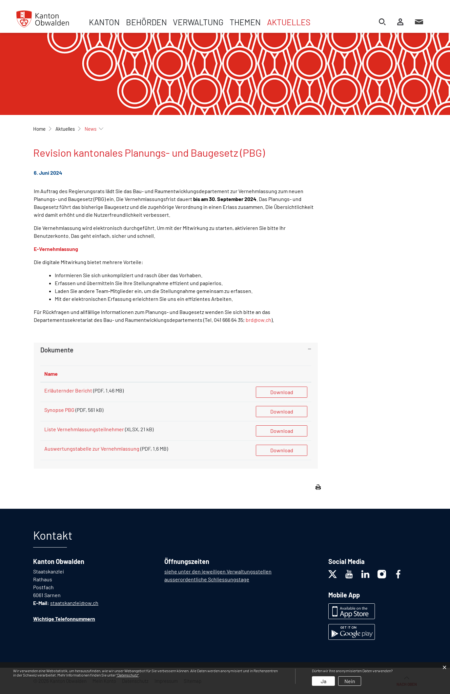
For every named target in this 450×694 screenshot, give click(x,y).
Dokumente (56, 350)
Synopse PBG (59, 410)
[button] (65, 129)
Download (281, 392)
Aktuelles (289, 22)
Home (39, 129)
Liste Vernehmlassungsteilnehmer (84, 429)
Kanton (104, 22)
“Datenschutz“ (127, 675)
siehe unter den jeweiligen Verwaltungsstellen (218, 571)
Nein (349, 681)
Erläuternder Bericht (68, 390)
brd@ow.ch (258, 320)
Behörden (146, 22)
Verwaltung (198, 22)
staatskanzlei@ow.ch (74, 603)
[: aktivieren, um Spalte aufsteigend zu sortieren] (281, 374)
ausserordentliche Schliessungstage (206, 579)
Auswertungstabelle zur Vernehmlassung (92, 448)
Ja (323, 681)
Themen (245, 22)
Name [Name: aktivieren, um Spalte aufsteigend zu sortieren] (51, 373)
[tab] (176, 350)
